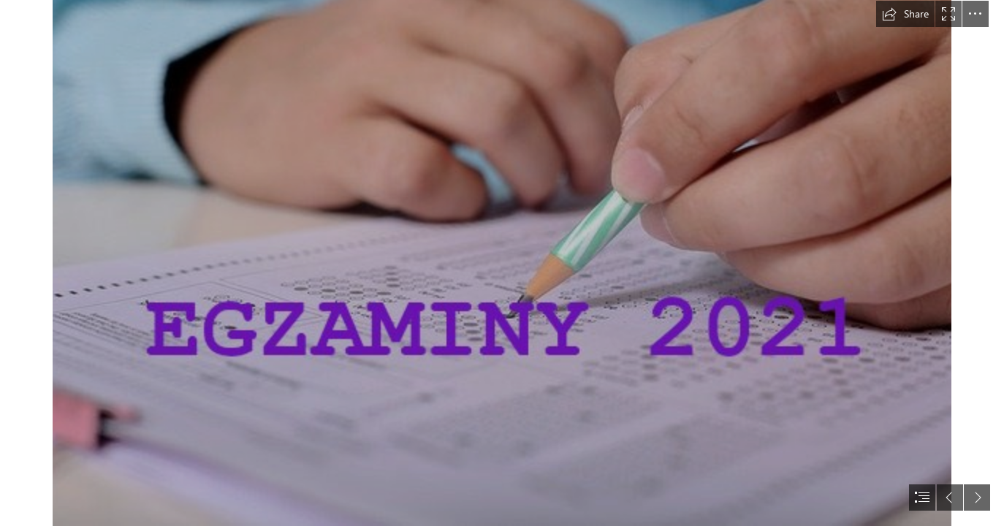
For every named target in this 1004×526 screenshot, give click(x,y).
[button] (905, 14)
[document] (502, 263)
